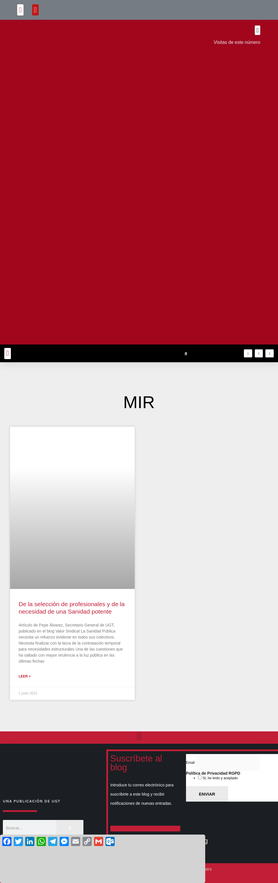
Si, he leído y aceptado (220, 778)
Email (190, 763)
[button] (20, 9)
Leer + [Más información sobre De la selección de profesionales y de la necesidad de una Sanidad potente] (25, 676)
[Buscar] (69, 828)
